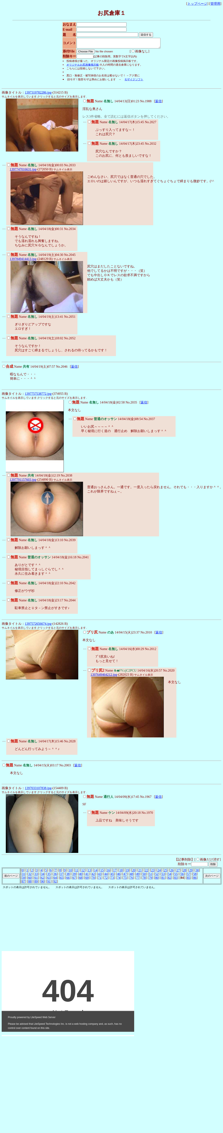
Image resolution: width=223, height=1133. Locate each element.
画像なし (135, 53)
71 (99, 879)
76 (131, 879)
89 (36, 883)
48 (131, 876)
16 (108, 872)
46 (118, 876)
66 (68, 879)
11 (76, 872)
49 (137, 876)
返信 (158, 103)
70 (93, 879)
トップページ (197, 3)
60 (29, 879)
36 (55, 876)
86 (194, 879)
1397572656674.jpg (38, 625)
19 (127, 872)
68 (80, 879)
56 (182, 876)
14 (95, 872)
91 (49, 883)
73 (112, 879)
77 (137, 879)
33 (36, 876)
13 (89, 872)
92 (55, 883)
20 (133, 872)
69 (87, 879)
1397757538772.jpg (38, 395)
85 (188, 879)
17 (114, 872)
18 (121, 872)
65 (61, 879)
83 (175, 879)
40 (80, 876)
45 (112, 876)
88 (29, 883)
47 (125, 876)
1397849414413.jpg (23, 260)
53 (163, 876)
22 (146, 872)
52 (156, 876)
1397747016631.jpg (23, 171)
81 (163, 879)
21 (140, 872)
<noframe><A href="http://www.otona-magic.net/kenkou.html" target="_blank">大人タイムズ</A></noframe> (64, 945)
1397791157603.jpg (23, 481)
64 (55, 879)
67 (74, 879)
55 (175, 876)
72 (106, 879)
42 (93, 876)
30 (197, 872)
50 (144, 876)
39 (74, 876)
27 (178, 872)
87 (23, 883)
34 (42, 876)
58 (194, 876)
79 (150, 879)
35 (49, 876)
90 (42, 883)
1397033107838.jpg (38, 790)
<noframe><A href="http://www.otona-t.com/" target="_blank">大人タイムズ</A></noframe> (68, 993)
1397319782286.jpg (38, 94)
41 (87, 876)
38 (68, 876)
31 (23, 876)
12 (83, 872)
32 (29, 876)
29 (191, 872)
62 (42, 879)
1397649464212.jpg (103, 676)
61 (36, 879)
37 (61, 876)
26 (172, 872)
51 (150, 876)
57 (188, 876)
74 (118, 879)
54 (169, 876)
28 (184, 872)
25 (165, 872)
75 (125, 879)
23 (152, 872)
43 (99, 876)
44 (106, 876)
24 (159, 872)
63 (49, 879)
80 (156, 879)
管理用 (215, 3)
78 (144, 879)
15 (102, 872)
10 (70, 872)
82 (169, 879)
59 (23, 879)
